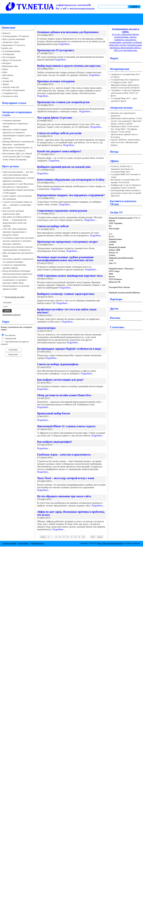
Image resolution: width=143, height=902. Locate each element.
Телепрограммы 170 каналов (15, 36)
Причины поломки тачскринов (56, 81)
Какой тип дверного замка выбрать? (59, 151)
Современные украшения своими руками (62, 210)
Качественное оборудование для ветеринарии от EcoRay (71, 179)
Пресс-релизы (10, 166)
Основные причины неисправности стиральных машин (15, 123)
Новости (6, 33)
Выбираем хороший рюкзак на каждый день (64, 166)
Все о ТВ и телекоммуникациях (110, 543)
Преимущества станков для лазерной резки (63, 102)
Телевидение (8, 54)
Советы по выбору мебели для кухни (59, 133)
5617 (93, 537)
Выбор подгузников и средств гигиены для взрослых (69, 65)
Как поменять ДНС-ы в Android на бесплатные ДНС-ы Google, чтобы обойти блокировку (17, 156)
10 (83, 537)
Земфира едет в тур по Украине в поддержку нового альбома (126, 186)
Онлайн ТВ (7, 81)
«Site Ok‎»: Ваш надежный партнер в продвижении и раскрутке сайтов (15, 232)
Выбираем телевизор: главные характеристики (65, 293)
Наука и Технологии (11, 60)
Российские (9, 335)
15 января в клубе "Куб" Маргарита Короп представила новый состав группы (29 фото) (125, 85)
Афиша (114, 161)
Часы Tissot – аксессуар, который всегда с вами (65, 478)
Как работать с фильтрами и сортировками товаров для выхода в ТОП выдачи (18, 190)
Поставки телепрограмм (13, 90)
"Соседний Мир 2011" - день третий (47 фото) (124, 99)
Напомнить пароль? (11, 314)
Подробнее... (65, 44)
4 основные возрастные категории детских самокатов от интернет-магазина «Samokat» (18, 241)
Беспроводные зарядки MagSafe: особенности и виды (69, 348)
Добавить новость (37, 543)
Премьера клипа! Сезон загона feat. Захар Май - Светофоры (125, 127)
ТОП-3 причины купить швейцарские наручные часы (70, 275)
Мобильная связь (10, 66)
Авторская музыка (121, 107)
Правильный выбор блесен (53, 413)
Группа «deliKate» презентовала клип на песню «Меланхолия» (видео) (125, 142)
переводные (25, 112)
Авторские (8, 112)
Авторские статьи (10, 42)
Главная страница (9, 543)
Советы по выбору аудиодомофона (57, 364)
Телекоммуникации (11, 51)
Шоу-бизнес (8, 75)
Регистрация (23, 543)
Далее (100, 537)
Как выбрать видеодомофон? (54, 441)
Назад (43, 537)
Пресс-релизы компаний (13, 39)
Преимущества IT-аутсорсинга (55, 50)
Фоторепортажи (119, 69)
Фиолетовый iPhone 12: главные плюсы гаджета (66, 426)
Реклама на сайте (10, 96)
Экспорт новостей (10, 87)
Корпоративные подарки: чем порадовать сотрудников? (71, 195)
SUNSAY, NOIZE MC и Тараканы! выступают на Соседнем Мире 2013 (122, 169)
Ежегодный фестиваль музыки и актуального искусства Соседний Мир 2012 (126, 193)
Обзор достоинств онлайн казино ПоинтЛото (64, 395)
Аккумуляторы (46, 327)
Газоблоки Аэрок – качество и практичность (64, 454)
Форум (5, 84)
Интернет (6, 63)
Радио (5, 69)
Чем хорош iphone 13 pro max (54, 117)
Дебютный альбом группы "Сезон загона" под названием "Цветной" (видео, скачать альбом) (126, 121)
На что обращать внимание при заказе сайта (64, 496)
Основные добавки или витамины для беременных (68, 32)
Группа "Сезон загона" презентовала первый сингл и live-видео (124, 134)
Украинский (10, 338)
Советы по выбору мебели (53, 226)
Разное (5, 78)
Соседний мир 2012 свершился (125, 79)
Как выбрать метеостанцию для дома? (60, 379)
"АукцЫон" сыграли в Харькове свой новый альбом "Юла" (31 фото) (125, 93)
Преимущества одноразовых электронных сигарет (67, 241)
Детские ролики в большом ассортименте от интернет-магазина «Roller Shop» (15, 280)
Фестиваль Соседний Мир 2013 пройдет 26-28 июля (125, 181)
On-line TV (116, 212)
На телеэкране (9, 57)
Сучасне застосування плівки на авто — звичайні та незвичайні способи (17, 205)
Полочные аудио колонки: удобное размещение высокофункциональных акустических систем (65, 259)
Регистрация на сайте (14, 297)
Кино (4, 72)
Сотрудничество (9, 93)
